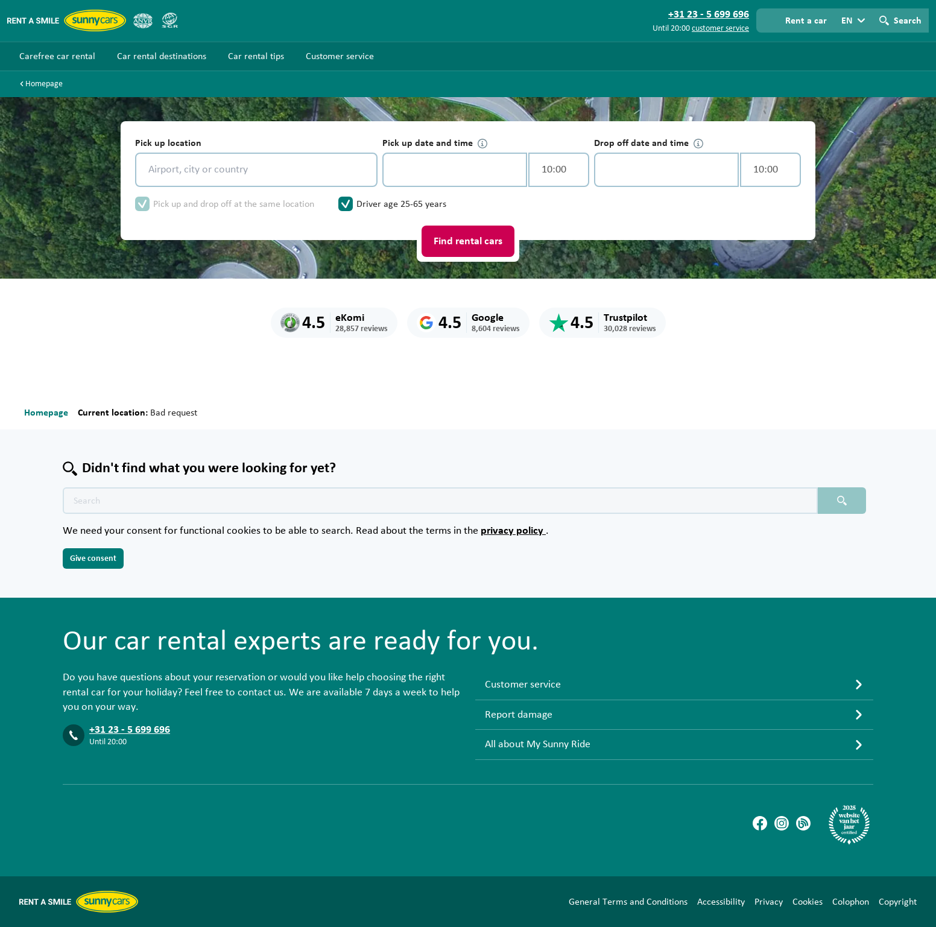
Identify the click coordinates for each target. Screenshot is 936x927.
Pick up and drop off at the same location (233, 204)
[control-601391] (454, 170)
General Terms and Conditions (628, 901)
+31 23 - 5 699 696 (129, 729)
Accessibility (721, 901)
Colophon (850, 901)
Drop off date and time (648, 143)
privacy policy (513, 530)
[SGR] (169, 20)
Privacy (768, 901)
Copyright (898, 901)
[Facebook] (760, 823)
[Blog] (803, 823)
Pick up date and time (434, 143)
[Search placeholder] (842, 500)
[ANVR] (143, 20)
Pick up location (168, 143)
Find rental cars (468, 241)
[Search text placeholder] (440, 500)
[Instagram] (781, 823)
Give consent (93, 558)
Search (908, 20)
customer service (720, 28)
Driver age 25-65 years (401, 204)
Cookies (807, 901)
